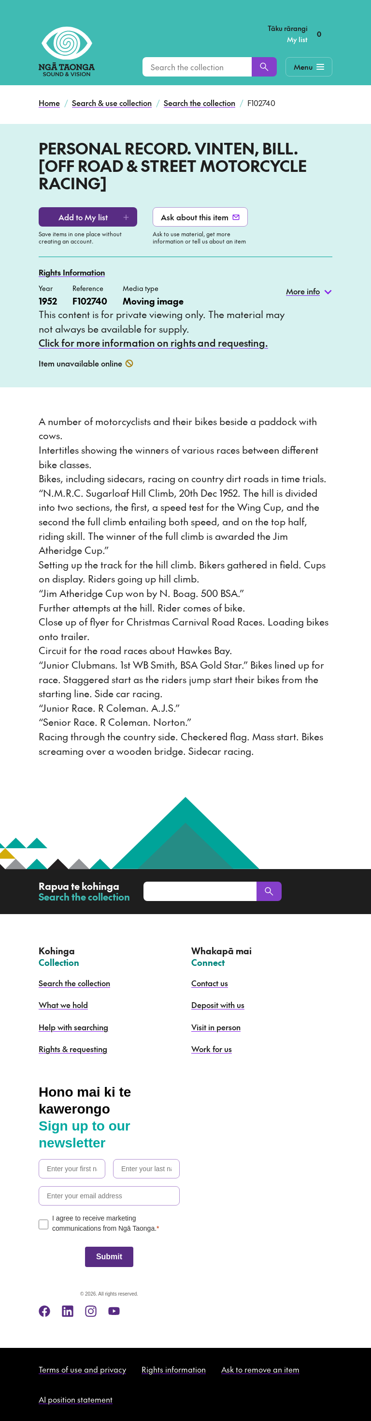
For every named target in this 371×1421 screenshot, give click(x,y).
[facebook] (44, 1311)
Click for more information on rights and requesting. (153, 343)
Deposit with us (217, 1004)
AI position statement (76, 1399)
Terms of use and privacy (82, 1369)
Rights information (174, 1369)
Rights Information (72, 272)
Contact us (209, 983)
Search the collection (199, 102)
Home (49, 102)
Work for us (211, 1048)
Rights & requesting (73, 1048)
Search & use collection (112, 102)
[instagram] (91, 1311)
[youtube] (114, 1311)
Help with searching (73, 1027)
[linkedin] (67, 1311)
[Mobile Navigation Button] (308, 66)
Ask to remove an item (260, 1369)
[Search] (264, 66)
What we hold (63, 1004)
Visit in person (216, 1027)
